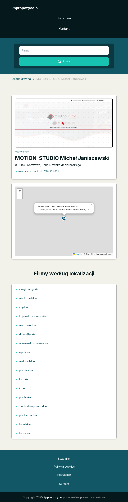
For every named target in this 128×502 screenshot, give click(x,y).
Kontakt (64, 28)
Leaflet (77, 254)
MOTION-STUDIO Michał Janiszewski (62, 158)
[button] (64, 218)
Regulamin (64, 474)
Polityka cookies (64, 466)
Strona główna (21, 79)
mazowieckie (22, 151)
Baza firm (64, 18)
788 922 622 (51, 171)
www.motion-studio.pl (28, 171)
